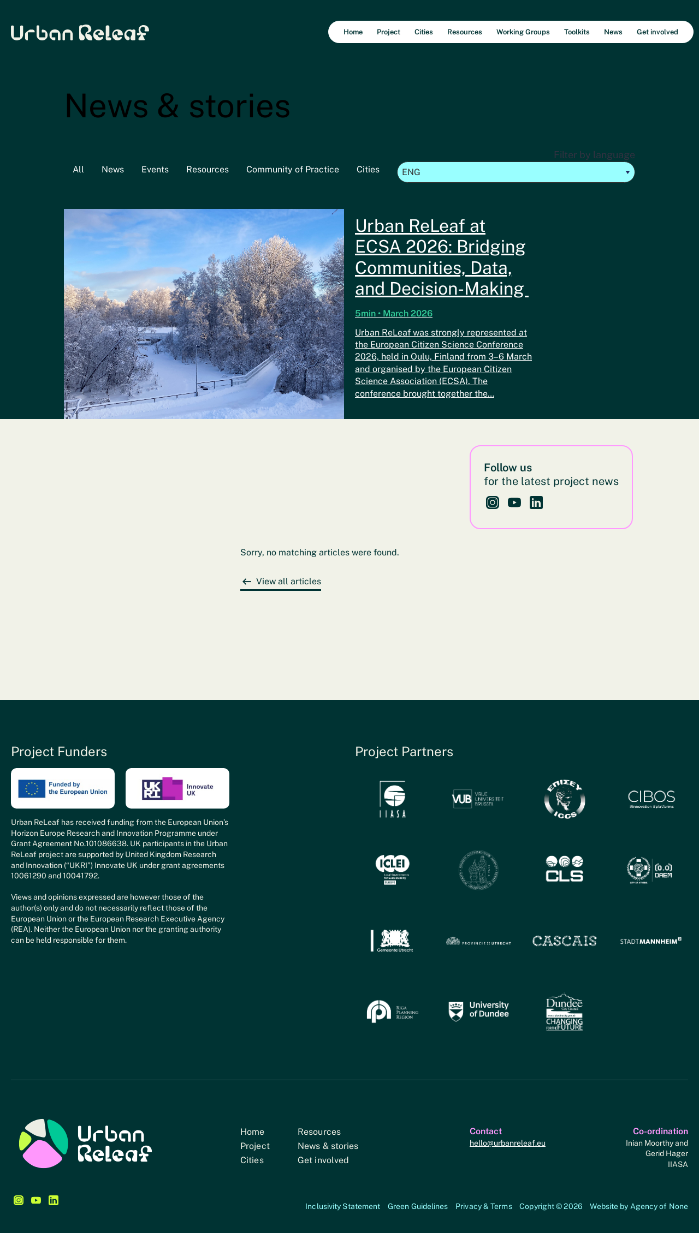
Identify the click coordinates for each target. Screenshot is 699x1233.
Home (252, 1132)
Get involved (323, 1160)
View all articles (288, 581)
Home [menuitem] (353, 32)
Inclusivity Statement (342, 1206)
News (113, 169)
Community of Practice (292, 169)
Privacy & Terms (483, 1206)
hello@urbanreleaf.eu (508, 1143)
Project (255, 1146)
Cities (368, 169)
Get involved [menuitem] (657, 32)
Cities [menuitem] (423, 32)
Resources (207, 169)
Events (155, 169)
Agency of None (659, 1206)
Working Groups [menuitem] (523, 32)
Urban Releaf (80, 32)
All (78, 169)
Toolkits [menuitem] (577, 32)
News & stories (328, 1146)
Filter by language (516, 166)
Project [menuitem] (388, 32)
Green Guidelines (418, 1206)
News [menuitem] (613, 32)
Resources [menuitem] (464, 32)
